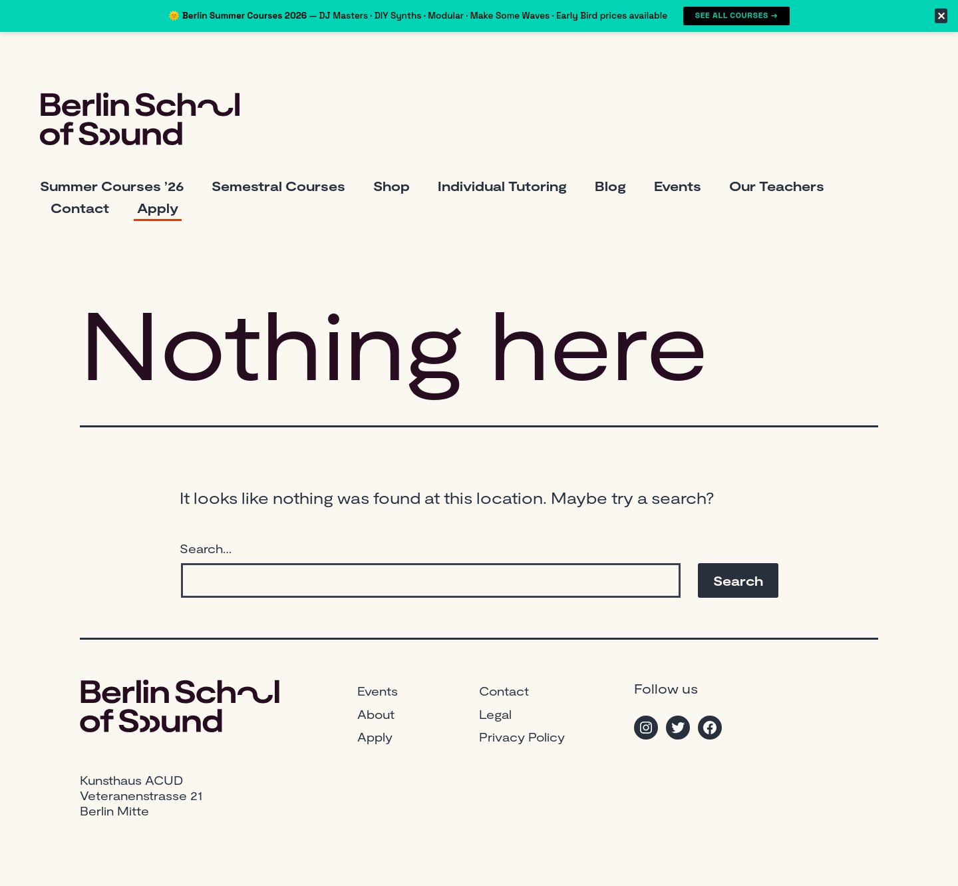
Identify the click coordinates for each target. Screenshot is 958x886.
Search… (206, 548)
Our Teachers (776, 186)
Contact (80, 208)
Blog (610, 186)
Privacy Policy (522, 737)
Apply (157, 208)
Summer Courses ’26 (112, 186)
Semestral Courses (278, 186)
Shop (391, 186)
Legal (495, 714)
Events (677, 186)
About (376, 714)
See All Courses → (736, 15)
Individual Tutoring (502, 186)
